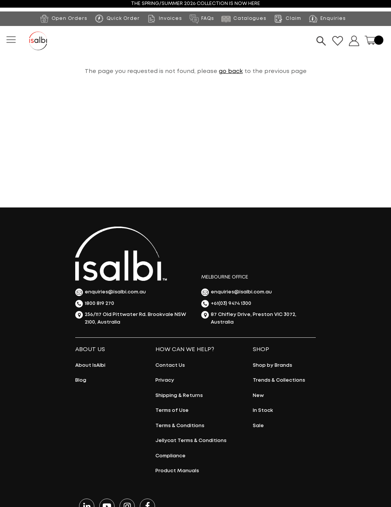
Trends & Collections (279, 380)
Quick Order (123, 18)
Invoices (164, 18)
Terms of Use (172, 410)
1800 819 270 (94, 304)
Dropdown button (354, 41)
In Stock (263, 410)
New (258, 396)
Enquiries (327, 18)
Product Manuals (177, 471)
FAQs (201, 18)
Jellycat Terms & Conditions (190, 441)
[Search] (321, 41)
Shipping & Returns (179, 396)
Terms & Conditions (179, 426)
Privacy (164, 380)
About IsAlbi (90, 365)
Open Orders (63, 18)
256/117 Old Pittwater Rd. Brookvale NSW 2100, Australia (130, 317)
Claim (287, 18)
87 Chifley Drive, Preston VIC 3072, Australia (248, 317)
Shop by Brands (272, 365)
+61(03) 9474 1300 (226, 304)
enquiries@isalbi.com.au (110, 292)
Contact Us (170, 365)
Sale (258, 426)
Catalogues (244, 18)
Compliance (170, 456)
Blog (80, 380)
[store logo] (38, 41)
